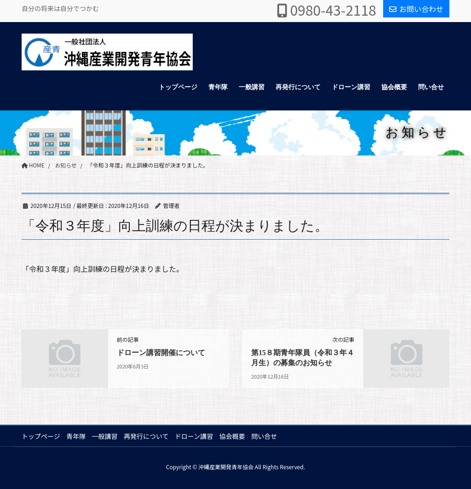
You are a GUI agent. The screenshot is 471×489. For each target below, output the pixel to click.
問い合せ (268, 436)
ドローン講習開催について (161, 353)
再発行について (148, 436)
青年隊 (76, 436)
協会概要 (236, 436)
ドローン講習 (197, 436)
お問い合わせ (416, 8)
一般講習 (106, 436)
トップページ (41, 436)
